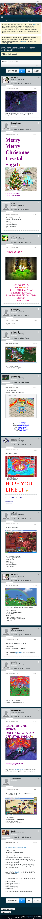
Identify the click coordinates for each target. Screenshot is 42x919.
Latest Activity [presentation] (14, 61)
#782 (35, 134)
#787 (35, 387)
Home (2, 21)
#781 (35, 89)
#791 (35, 640)
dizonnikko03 (19, 769)
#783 (35, 214)
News (33, 21)
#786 (35, 343)
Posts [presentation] (4, 61)
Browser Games (16, 21)
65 (29, 71)
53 (22, 71)
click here (24, 41)
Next (36, 71)
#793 (35, 721)
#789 (35, 524)
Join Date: (14, 83)
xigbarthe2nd (19, 653)
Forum (8, 21)
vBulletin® (30, 916)
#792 (35, 673)
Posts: (27, 83)
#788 (35, 450)
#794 (35, 790)
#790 (35, 585)
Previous (12, 71)
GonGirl (17, 872)
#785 (35, 320)
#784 (35, 247)
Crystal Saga (25, 21)
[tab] (4, 61)
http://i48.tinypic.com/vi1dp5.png (15, 847)
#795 (35, 842)
